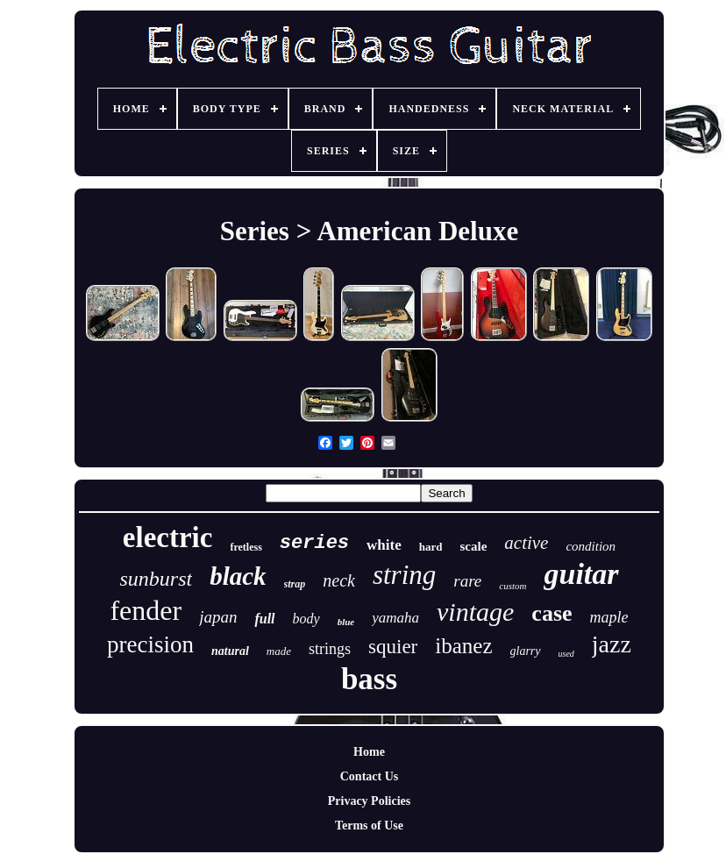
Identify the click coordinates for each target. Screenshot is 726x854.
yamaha (395, 617)
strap (295, 584)
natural (230, 651)
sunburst (155, 578)
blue (346, 621)
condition (591, 546)
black (238, 576)
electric (168, 537)
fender (146, 610)
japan (218, 617)
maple (609, 617)
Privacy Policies (369, 801)
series (314, 543)
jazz (611, 644)
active (526, 542)
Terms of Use (369, 825)
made (279, 651)
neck (339, 580)
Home (369, 751)
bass (369, 679)
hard (431, 546)
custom (512, 585)
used (566, 653)
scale (473, 546)
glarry (525, 651)
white (384, 545)
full (264, 618)
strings (330, 649)
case (551, 613)
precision (150, 644)
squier (392, 647)
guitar (581, 574)
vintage (475, 611)
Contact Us (369, 776)
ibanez (463, 646)
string (404, 574)
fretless (245, 547)
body (306, 618)
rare (467, 581)
